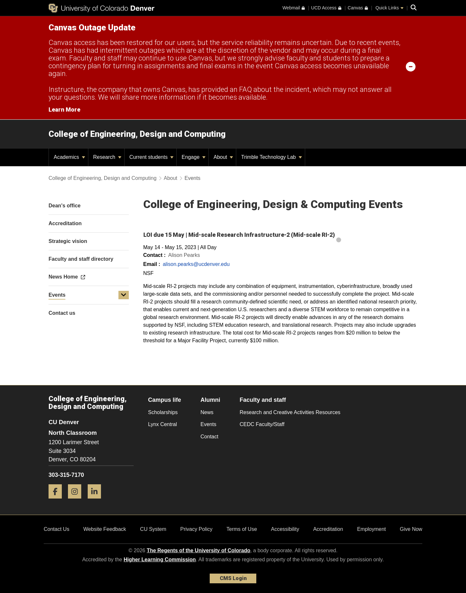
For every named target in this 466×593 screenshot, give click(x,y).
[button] (123, 295)
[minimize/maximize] (410, 66)
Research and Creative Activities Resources (290, 412)
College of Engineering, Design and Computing (137, 134)
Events (57, 295)
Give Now (411, 529)
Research (107, 157)
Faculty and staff (263, 400)
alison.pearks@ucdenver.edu (196, 264)
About (223, 157)
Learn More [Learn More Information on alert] (64, 109)
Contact (209, 436)
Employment (371, 529)
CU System (153, 529)
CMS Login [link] (233, 578)
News (207, 412)
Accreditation (328, 529)
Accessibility (285, 529)
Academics (69, 157)
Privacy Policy (196, 529)
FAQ (245, 89)
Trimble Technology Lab (271, 157)
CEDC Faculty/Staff (262, 424)
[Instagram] (77, 501)
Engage (193, 157)
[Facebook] (58, 501)
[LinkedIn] (97, 501)
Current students (151, 157)
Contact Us (56, 529)
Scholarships (163, 412)
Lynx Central (162, 424)
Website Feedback (104, 529)
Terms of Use (242, 529)
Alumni (210, 400)
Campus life (164, 400)
